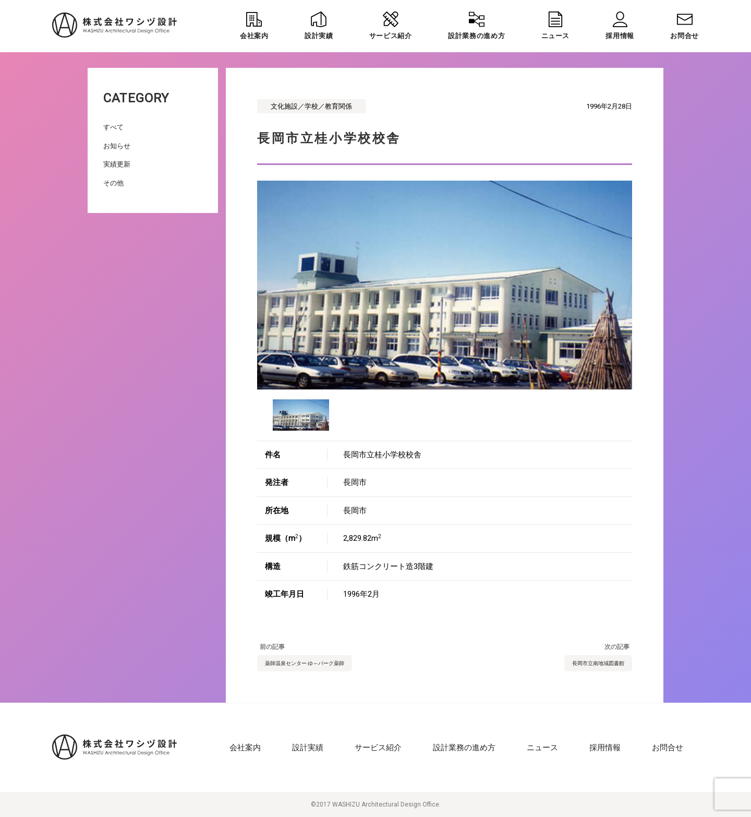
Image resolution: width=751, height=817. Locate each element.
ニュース (542, 747)
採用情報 (605, 747)
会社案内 (245, 747)
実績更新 (116, 164)
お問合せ (667, 747)
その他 (113, 183)
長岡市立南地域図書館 (598, 663)
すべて (113, 127)
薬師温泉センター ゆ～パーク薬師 (304, 663)
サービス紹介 (378, 747)
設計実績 (307, 747)
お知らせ (116, 146)
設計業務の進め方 (464, 747)
